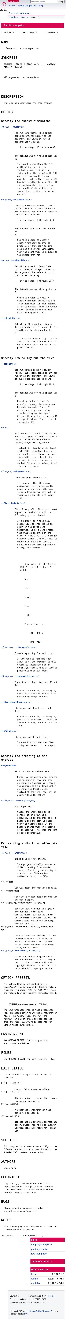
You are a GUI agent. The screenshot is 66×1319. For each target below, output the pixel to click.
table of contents (42, 1261)
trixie (33, 1274)
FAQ (40, 5)
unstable (35, 1283)
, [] (18, 800)
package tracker (39, 1249)
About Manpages (27, 5)
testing (34, 1278)
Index (12, 5)
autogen (25, 17)
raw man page (39, 1253)
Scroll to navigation (14, 25)
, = (12, 127)
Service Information (19, 13)
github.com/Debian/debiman (38, 1311)
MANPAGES (13, 1)
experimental (15, 17)
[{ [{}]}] (20, 950)
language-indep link (41, 1244)
